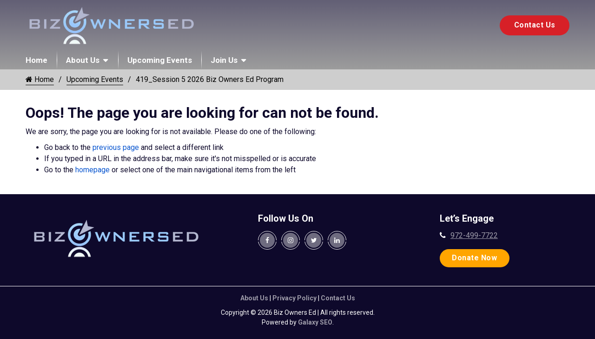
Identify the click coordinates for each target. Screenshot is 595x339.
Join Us (224, 60)
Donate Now (474, 257)
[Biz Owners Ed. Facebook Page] (267, 240)
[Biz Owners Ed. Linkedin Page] (337, 240)
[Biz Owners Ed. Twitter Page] (313, 240)
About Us (82, 60)
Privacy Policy (294, 298)
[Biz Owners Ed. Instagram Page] (290, 240)
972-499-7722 (474, 235)
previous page (116, 147)
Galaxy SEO (315, 322)
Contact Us (534, 24)
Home (36, 60)
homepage (92, 169)
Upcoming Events (159, 60)
